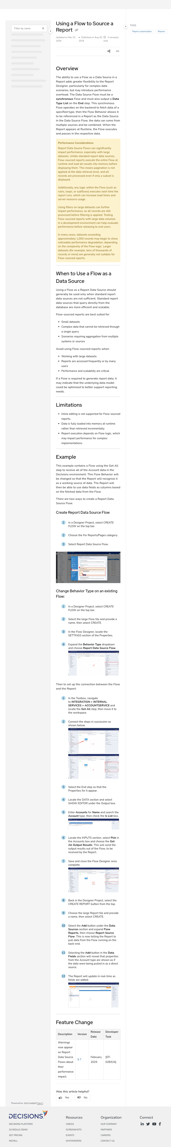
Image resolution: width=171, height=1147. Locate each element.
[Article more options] (117, 51)
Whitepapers (73, 1140)
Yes (64, 1097)
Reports (161, 31)
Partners (106, 1129)
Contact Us (107, 1140)
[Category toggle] (50, 31)
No (82, 1097)
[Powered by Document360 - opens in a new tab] (27, 1103)
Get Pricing (15, 1135)
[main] (88, 563)
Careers (106, 1135)
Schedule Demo (18, 1129)
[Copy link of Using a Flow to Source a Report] (76, 30)
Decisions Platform (21, 1124)
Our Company (109, 1124)
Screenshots (73, 1129)
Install (13, 1140)
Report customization (142, 31)
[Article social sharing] (109, 51)
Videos (70, 1124)
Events (70, 1135)
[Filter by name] (29, 28)
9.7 (79, 1059)
